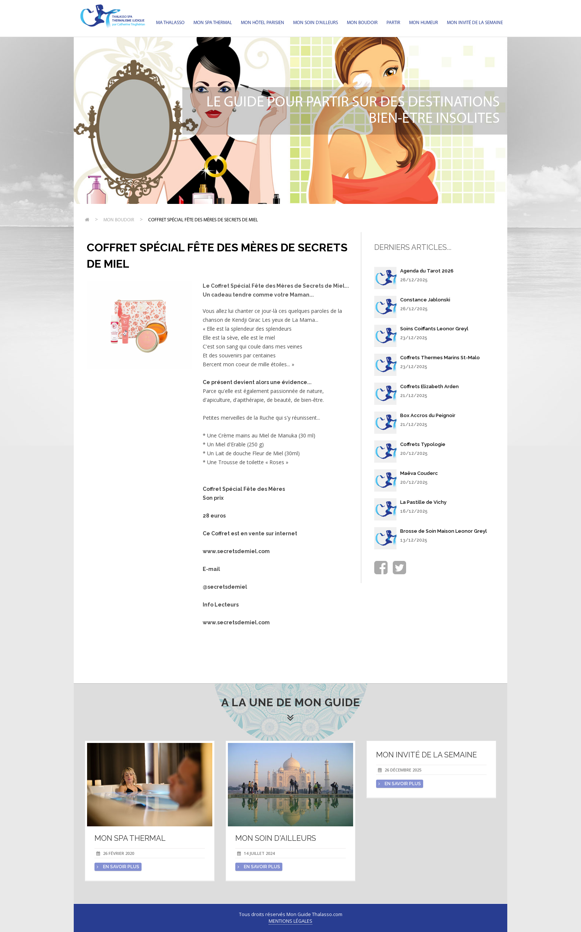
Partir (393, 22)
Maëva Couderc (419, 473)
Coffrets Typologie (422, 444)
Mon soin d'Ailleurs (315, 22)
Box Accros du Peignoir (427, 415)
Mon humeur (423, 22)
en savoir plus (118, 866)
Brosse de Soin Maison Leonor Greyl (443, 531)
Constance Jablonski (425, 300)
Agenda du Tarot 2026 (427, 271)
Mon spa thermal (212, 22)
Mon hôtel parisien (262, 22)
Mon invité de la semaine (475, 22)
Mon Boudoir (362, 22)
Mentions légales (290, 921)
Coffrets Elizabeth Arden (429, 386)
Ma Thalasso (170, 22)
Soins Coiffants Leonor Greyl (434, 328)
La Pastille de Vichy (423, 502)
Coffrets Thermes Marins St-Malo (440, 357)
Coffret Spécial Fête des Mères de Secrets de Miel (203, 220)
